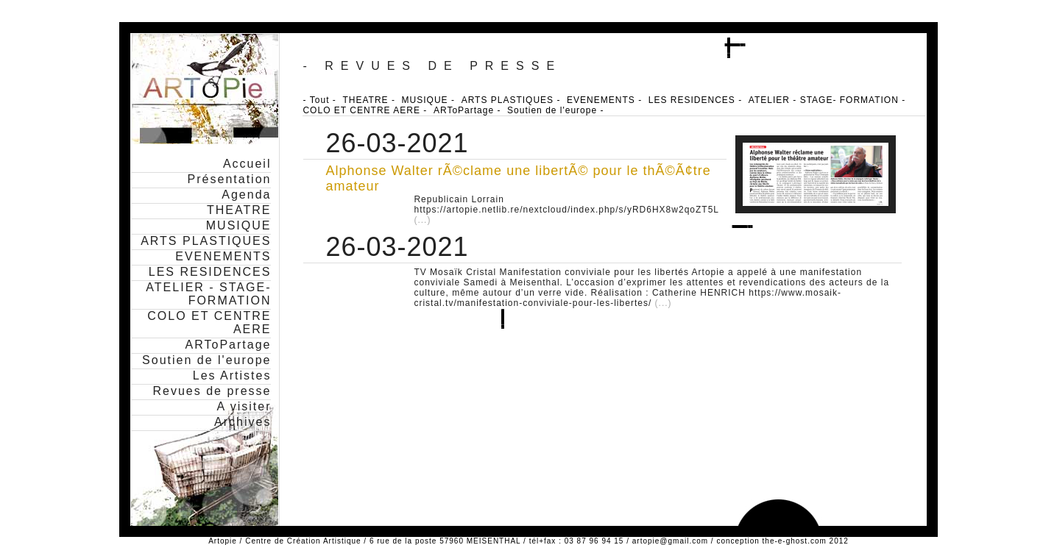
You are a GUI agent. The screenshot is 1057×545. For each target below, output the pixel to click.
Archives (242, 422)
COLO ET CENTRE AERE (361, 110)
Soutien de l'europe (206, 360)
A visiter (243, 406)
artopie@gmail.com (670, 541)
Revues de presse (211, 391)
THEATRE (239, 210)
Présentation (230, 179)
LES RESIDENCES (210, 272)
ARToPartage (228, 344)
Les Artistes (232, 375)
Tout (320, 100)
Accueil (247, 163)
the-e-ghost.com (795, 541)
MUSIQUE (239, 225)
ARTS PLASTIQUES (206, 241)
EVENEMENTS (223, 256)
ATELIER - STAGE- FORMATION (208, 294)
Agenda (246, 194)
